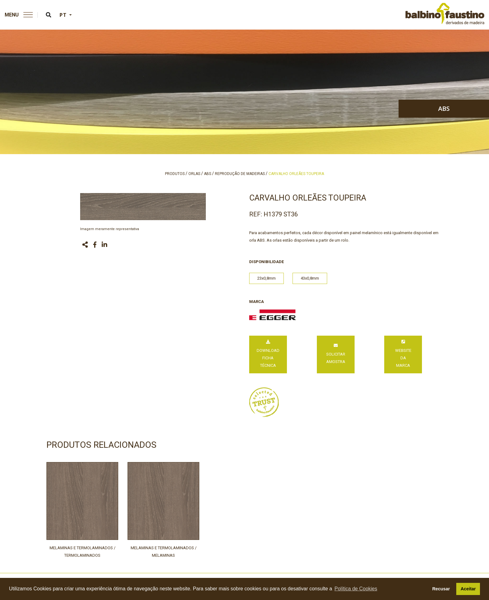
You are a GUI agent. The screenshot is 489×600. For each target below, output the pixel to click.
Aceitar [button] (468, 588)
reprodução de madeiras (240, 174)
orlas (194, 174)
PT (64, 15)
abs (444, 108)
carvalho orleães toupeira (296, 174)
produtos (175, 174)
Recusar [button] (441, 588)
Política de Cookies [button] (356, 588)
